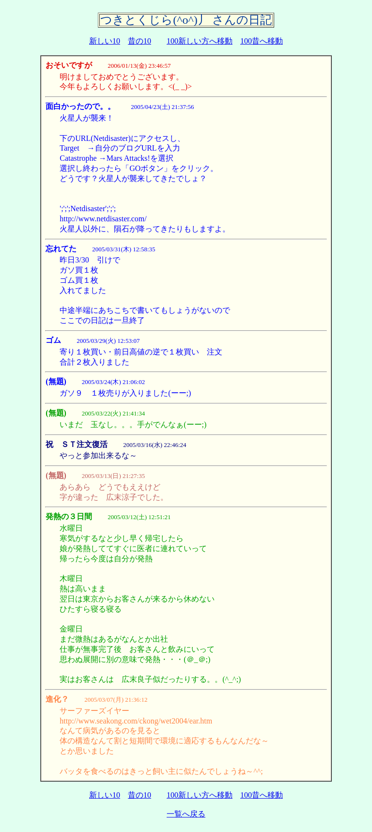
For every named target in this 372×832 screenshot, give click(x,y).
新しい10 (104, 41)
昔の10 (139, 41)
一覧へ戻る (186, 814)
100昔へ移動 (261, 41)
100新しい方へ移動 (199, 41)
